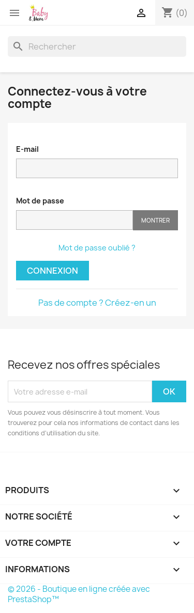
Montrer (155, 220)
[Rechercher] (97, 46)
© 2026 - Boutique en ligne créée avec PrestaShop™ (79, 594)
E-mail (27, 149)
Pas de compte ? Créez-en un (97, 302)
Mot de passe (40, 201)
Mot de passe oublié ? (97, 248)
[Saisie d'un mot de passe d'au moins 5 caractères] (74, 220)
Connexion (52, 270)
